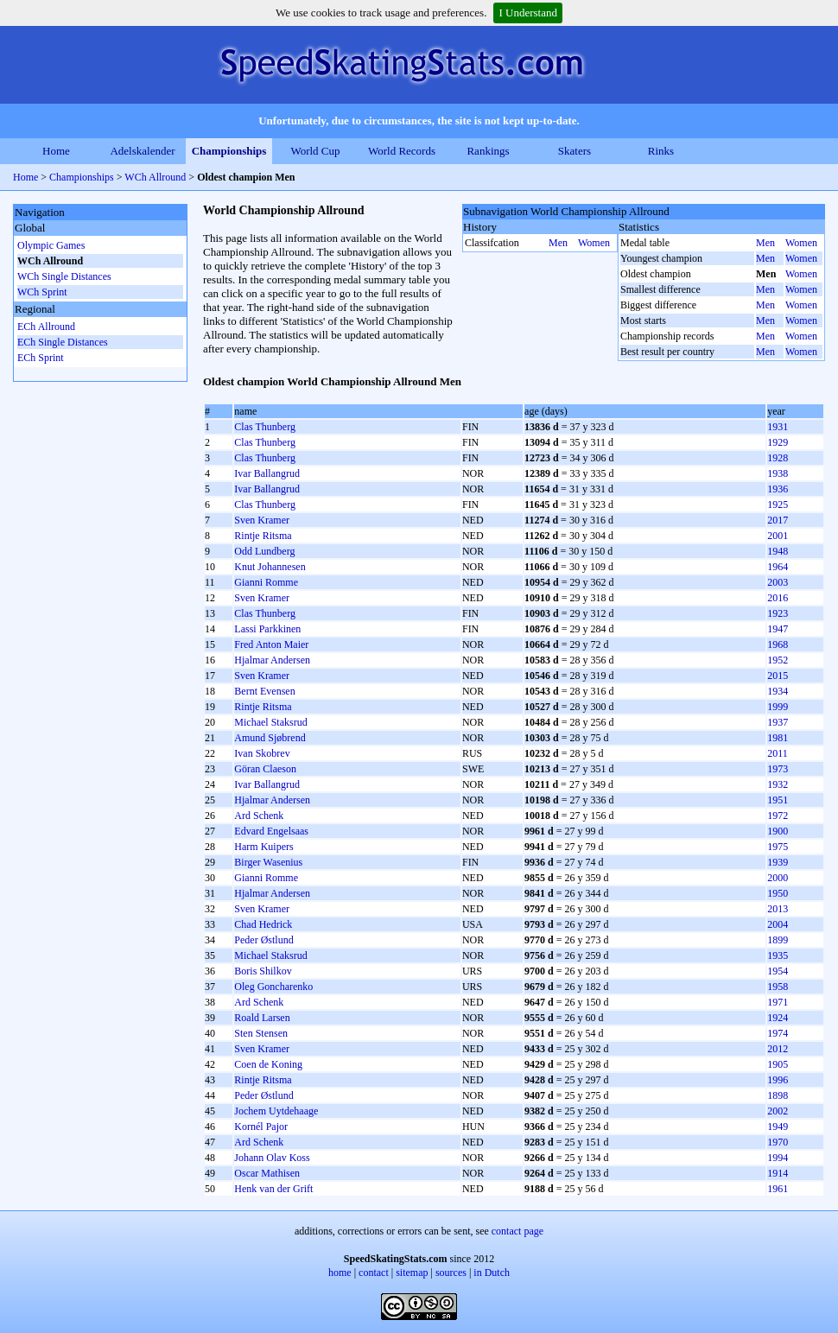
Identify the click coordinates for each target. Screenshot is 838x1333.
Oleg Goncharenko (273, 987)
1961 (777, 1189)
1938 (777, 473)
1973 (777, 769)
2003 (777, 582)
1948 (777, 551)
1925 (777, 504)
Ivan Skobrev (261, 753)
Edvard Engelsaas (271, 831)
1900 (777, 831)
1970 (777, 1142)
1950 (777, 893)
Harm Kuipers (263, 847)
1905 (777, 1064)
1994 (777, 1158)
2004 (777, 924)
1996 (777, 1080)
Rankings (488, 150)
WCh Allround (156, 177)
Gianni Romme (266, 582)
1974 (777, 1033)
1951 (777, 800)
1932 (777, 784)
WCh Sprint (42, 292)
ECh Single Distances (62, 342)
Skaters (574, 150)
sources (451, 1272)
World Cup (315, 150)
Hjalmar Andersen (272, 660)
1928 (777, 458)
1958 (777, 987)
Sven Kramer (261, 520)
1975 (777, 847)
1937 (777, 722)
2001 (777, 536)
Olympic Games (51, 245)
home (340, 1272)
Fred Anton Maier (271, 644)
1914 (777, 1173)
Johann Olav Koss (271, 1158)
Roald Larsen (261, 1018)
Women (594, 243)
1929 (777, 442)
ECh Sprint (40, 358)
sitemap (412, 1272)
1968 (777, 644)
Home (56, 150)
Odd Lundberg (264, 551)
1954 (777, 971)
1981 (777, 738)
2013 (777, 909)
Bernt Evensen (264, 691)
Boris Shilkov (262, 971)
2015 (777, 676)
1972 (777, 815)
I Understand (527, 12)
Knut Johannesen (269, 567)
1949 (777, 1126)
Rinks (661, 150)
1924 (777, 1018)
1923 (777, 613)
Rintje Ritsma (262, 536)
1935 (777, 955)
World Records (401, 150)
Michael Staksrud (270, 722)
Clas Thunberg (264, 427)
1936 (777, 489)
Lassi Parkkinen (267, 629)
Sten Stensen (261, 1033)
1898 (777, 1095)
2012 (777, 1049)
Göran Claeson (265, 769)
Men (558, 243)
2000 (777, 878)
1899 (777, 940)
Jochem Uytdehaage (276, 1111)
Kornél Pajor (261, 1126)
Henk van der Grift (273, 1189)
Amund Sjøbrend (269, 738)
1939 (777, 862)
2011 (777, 753)
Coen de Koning (268, 1064)
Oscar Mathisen (267, 1173)
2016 (777, 598)
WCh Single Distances (64, 276)
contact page (517, 1231)
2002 (777, 1111)
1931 (777, 427)
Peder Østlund (263, 940)
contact (374, 1272)
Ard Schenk (258, 815)
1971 (777, 1002)
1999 (777, 707)
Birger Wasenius (268, 862)
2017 (777, 520)
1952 (777, 660)
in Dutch (491, 1272)
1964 (777, 567)
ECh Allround (46, 327)
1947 (777, 629)
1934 (777, 691)
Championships (229, 150)
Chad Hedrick (263, 924)
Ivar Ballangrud (267, 473)
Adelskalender (142, 150)
